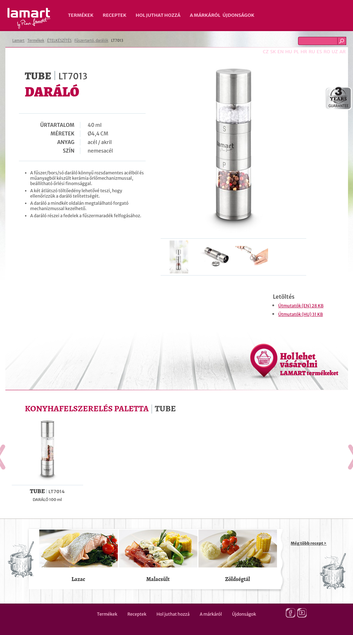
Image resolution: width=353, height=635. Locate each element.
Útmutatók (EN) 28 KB (301, 305)
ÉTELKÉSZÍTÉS (59, 40)
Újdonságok (238, 15)
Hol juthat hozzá (158, 15)
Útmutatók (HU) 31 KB (300, 314)
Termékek (81, 15)
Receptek (114, 15)
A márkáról (205, 15)
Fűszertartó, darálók (92, 40)
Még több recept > (309, 543)
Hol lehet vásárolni (309, 363)
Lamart (29, 18)
